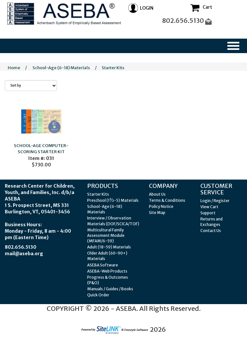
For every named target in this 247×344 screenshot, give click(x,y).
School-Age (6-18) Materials (61, 67)
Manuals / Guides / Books (110, 288)
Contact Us (210, 230)
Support (207, 212)
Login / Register (215, 200)
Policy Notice (161, 206)
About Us (157, 194)
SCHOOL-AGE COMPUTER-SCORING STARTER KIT (41, 148)
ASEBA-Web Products (107, 271)
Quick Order (98, 295)
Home (14, 67)
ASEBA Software (102, 265)
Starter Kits (113, 67)
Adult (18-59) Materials (109, 247)
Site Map (157, 212)
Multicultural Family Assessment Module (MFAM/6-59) (105, 235)
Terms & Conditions (167, 200)
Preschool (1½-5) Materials (113, 200)
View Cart (209, 206)
